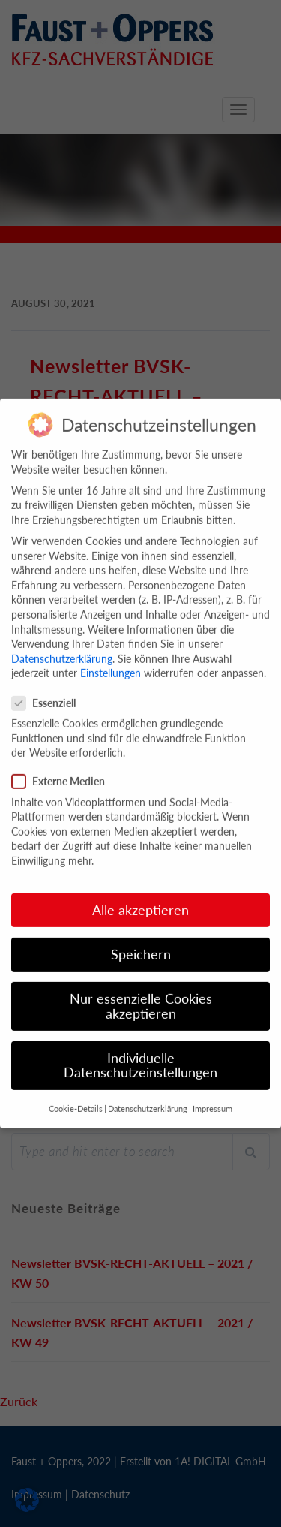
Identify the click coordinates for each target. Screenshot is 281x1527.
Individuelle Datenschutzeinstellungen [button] (140, 1047)
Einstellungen (110, 655)
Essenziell (48, 685)
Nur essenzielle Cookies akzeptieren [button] (141, 988)
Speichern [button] (141, 936)
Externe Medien (63, 764)
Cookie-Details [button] (76, 1090)
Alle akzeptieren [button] (140, 892)
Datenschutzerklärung (61, 640)
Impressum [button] (212, 1090)
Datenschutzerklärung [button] (147, 1090)
